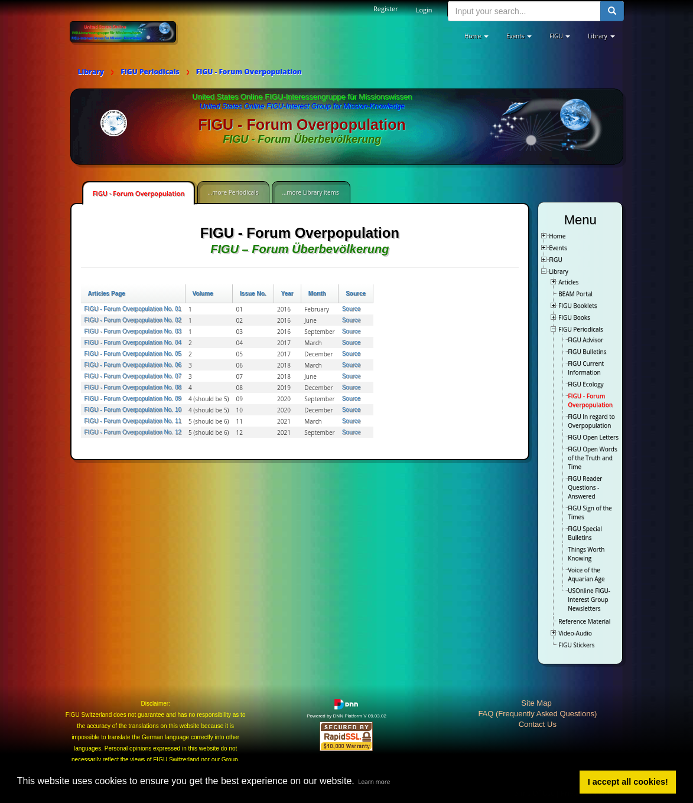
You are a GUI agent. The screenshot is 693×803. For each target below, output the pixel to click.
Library (558, 271)
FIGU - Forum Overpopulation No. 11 (133, 421)
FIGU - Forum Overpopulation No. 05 (133, 353)
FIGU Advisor (585, 340)
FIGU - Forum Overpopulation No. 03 (133, 331)
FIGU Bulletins (587, 352)
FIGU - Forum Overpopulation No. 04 (133, 342)
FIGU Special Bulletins (585, 533)
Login (424, 9)
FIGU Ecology (585, 384)
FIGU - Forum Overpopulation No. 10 (133, 410)
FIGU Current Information (586, 367)
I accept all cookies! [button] (628, 781)
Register (385, 8)
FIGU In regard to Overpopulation (591, 421)
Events (558, 248)
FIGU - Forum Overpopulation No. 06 (133, 365)
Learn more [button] (374, 782)
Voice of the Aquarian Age (586, 574)
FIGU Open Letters (593, 437)
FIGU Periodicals (580, 329)
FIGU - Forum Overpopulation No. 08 (133, 387)
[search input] (524, 11)
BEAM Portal (575, 294)
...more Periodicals (232, 192)
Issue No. (253, 293)
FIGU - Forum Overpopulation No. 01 (133, 309)
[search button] (612, 11)
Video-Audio (575, 633)
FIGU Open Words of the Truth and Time (592, 458)
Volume (203, 293)
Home (557, 236)
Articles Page (106, 293)
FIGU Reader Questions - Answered (585, 487)
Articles (568, 282)
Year (287, 293)
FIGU (555, 259)
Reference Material (584, 621)
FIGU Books (574, 317)
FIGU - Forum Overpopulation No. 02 (133, 320)
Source (356, 293)
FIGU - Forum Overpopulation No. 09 (133, 398)
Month (317, 293)
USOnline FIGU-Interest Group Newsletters (589, 599)
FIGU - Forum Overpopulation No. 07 (133, 376)
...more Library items (310, 192)
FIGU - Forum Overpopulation (139, 193)
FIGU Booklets (577, 305)
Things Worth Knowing (586, 553)
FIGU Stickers (576, 645)
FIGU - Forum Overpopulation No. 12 (133, 432)
